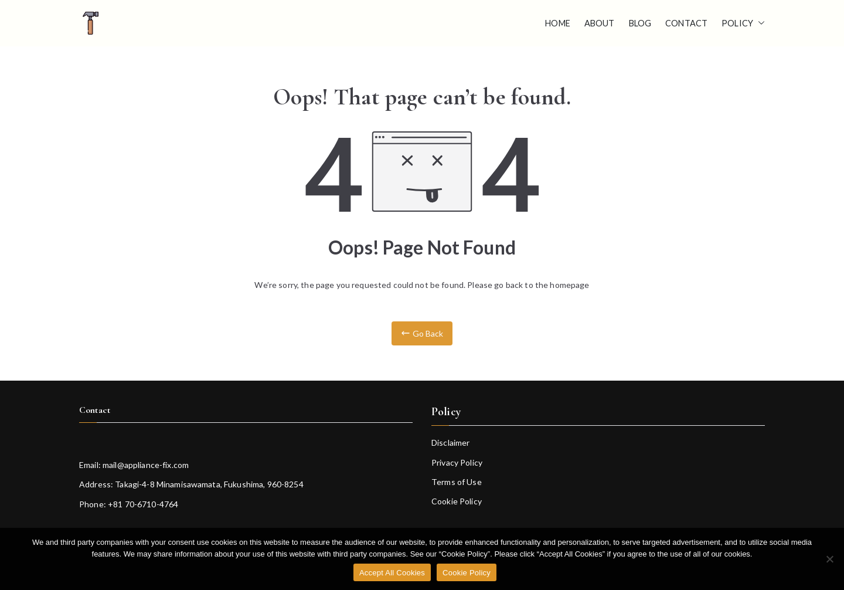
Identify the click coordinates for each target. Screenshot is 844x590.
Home (557, 23)
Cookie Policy (456, 501)
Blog (640, 23)
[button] (759, 23)
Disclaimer (450, 442)
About (599, 23)
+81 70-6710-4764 (143, 504)
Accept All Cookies (392, 572)
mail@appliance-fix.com (146, 465)
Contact (686, 23)
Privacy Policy (456, 462)
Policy (743, 23)
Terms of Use (456, 482)
